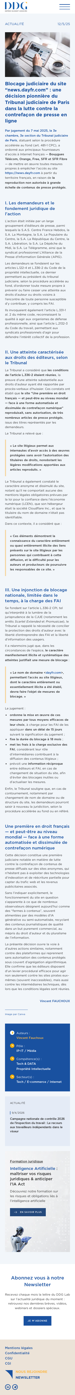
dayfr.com (53, 672)
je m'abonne (37, 1321)
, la (36, 135)
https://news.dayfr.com (22, 173)
